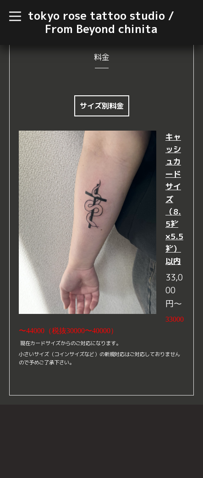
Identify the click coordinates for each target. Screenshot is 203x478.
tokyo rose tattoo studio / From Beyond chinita (101, 22)
